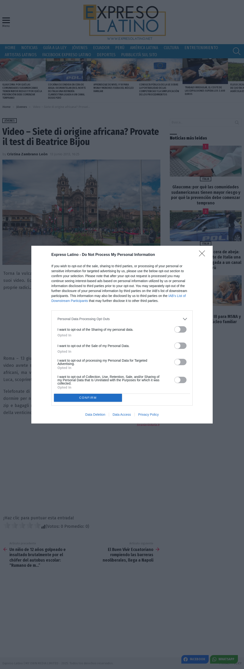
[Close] (203, 254)
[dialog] (122, 334)
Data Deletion (95, 414)
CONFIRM (88, 397)
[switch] (180, 329)
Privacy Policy (148, 414)
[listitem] (122, 319)
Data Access (122, 414)
